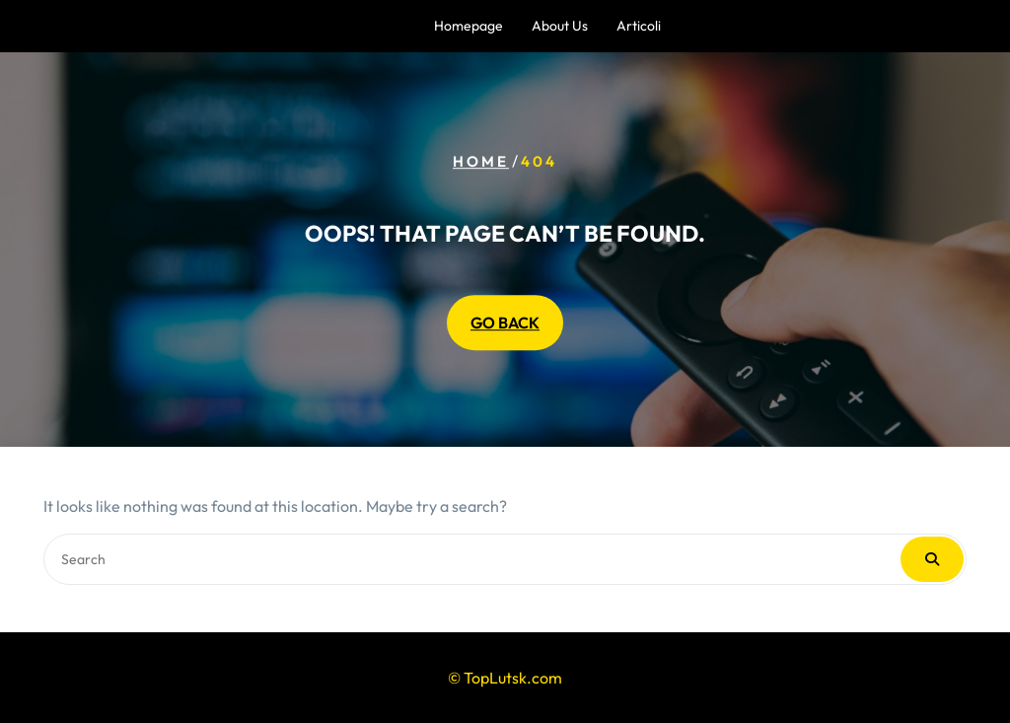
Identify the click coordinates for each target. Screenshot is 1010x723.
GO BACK (505, 322)
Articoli (638, 26)
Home (481, 161)
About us (560, 26)
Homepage (468, 26)
